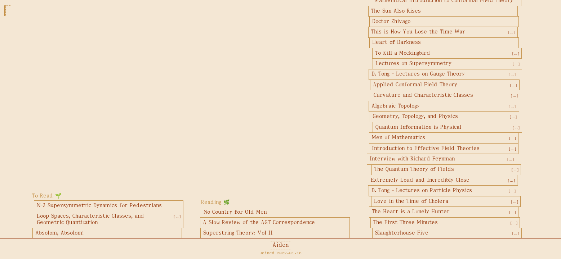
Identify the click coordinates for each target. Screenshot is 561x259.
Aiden (280, 245)
